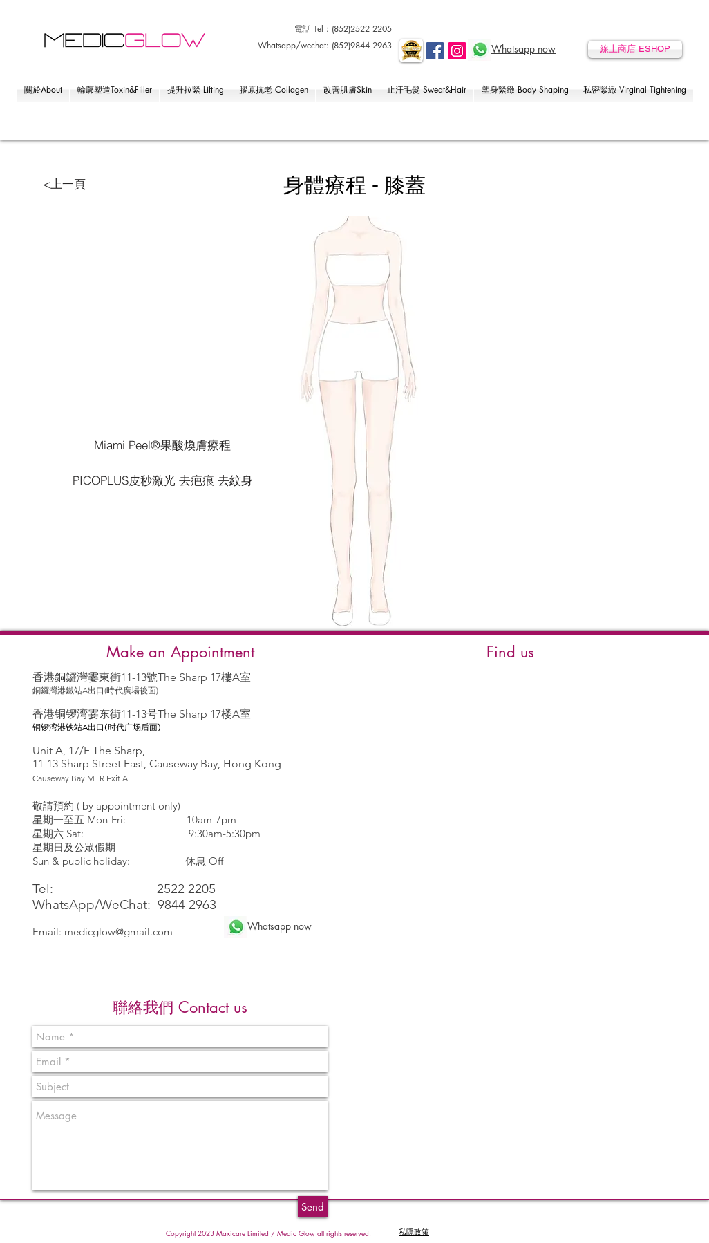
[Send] (313, 1206)
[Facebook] (435, 50)
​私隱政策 (414, 1232)
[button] (43, 89)
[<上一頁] (64, 184)
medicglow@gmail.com (118, 931)
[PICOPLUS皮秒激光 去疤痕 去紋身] (162, 480)
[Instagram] (457, 50)
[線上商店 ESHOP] (635, 49)
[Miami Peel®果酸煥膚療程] (162, 445)
